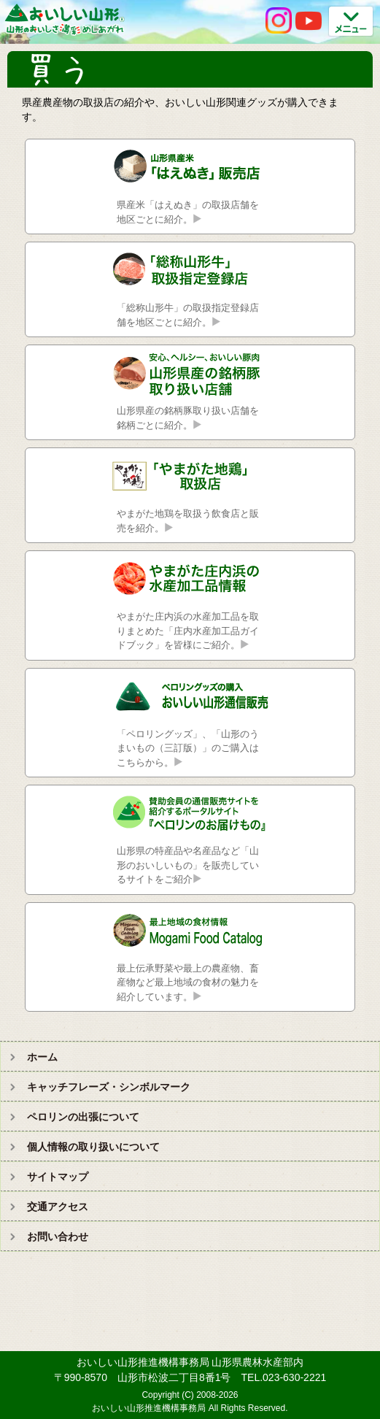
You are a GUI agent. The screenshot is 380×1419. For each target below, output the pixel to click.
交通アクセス (57, 1206)
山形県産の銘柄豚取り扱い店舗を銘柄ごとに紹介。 (188, 418)
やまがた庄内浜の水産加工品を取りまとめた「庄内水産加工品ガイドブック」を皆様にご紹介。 (188, 630)
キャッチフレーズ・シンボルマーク (108, 1087)
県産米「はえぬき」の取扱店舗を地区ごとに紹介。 (188, 212)
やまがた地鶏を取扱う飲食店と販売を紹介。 (188, 521)
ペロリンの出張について (83, 1117)
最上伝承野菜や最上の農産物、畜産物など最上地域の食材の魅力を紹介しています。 (188, 982)
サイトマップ (57, 1176)
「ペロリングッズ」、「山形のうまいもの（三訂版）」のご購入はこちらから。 (188, 748)
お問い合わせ (57, 1236)
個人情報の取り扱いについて (93, 1147)
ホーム (42, 1057)
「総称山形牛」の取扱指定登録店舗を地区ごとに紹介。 (188, 315)
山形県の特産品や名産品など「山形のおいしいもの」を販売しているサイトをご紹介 (188, 865)
